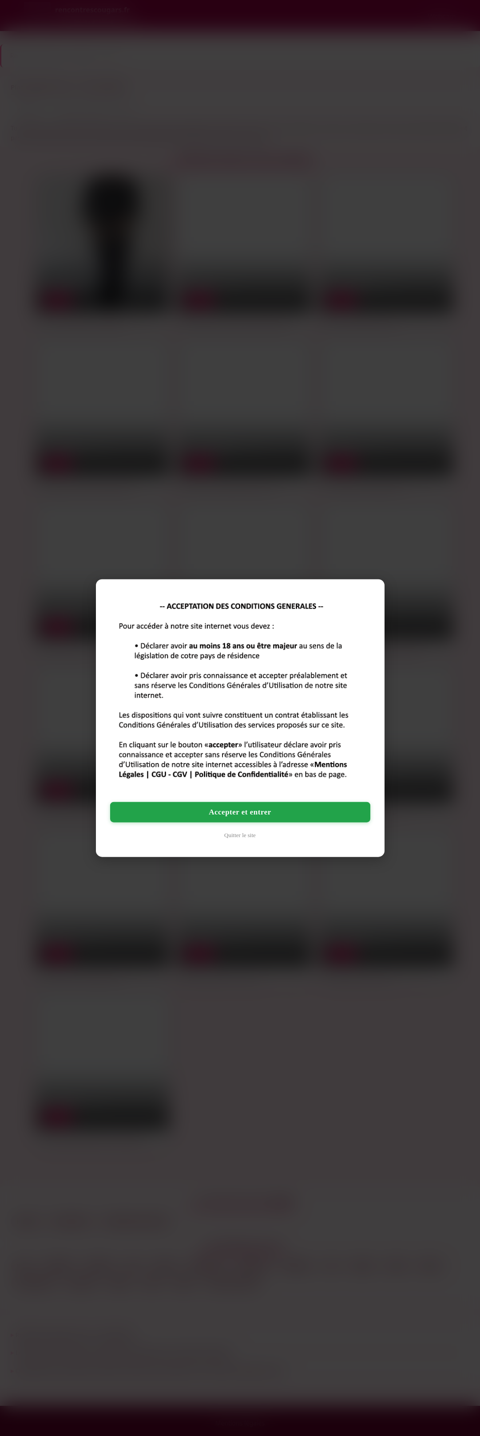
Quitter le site (240, 835)
